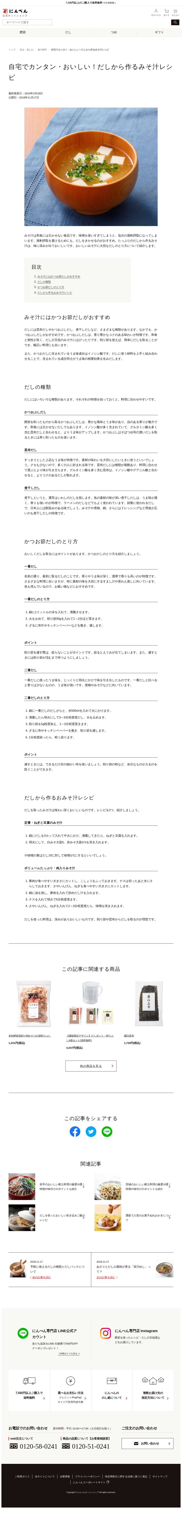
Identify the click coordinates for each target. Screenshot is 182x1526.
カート (166, 12)
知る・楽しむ (27, 49)
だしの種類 (45, 281)
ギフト (159, 32)
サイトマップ (159, 1495)
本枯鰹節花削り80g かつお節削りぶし (31, 1035)
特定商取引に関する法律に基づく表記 (126, 1495)
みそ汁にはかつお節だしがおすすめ (62, 276)
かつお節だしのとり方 (53, 287)
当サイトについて (45, 1495)
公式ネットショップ (15, 13)
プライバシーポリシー (87, 1495)
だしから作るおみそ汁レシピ (57, 292)
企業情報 (65, 1495)
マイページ (156, 12)
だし (68, 32)
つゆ (114, 32)
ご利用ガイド (22, 1495)
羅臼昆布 (129, 1035)
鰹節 (23, 32)
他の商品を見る (91, 1065)
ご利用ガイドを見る (67, 1354)
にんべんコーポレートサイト (89, 1500)
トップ (12, 49)
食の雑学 (42, 49)
